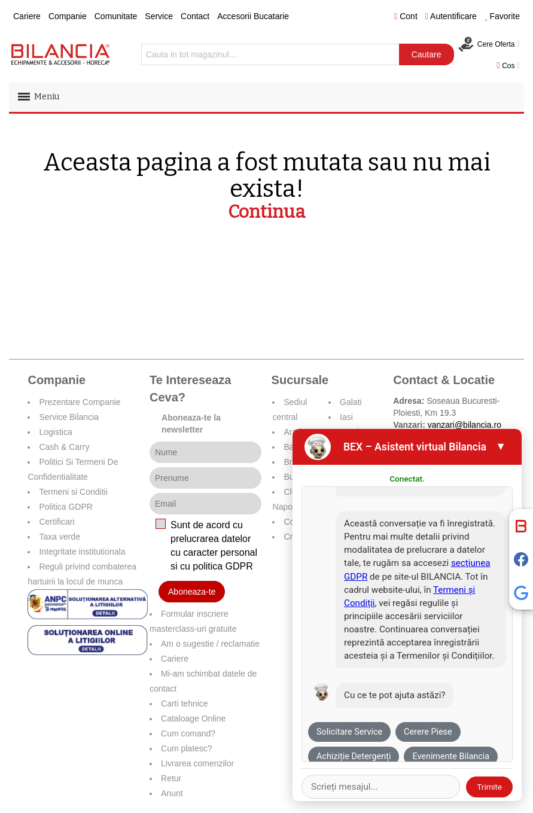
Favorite (502, 16)
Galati (351, 402)
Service (159, 16)
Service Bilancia (69, 417)
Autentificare (451, 16)
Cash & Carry (64, 447)
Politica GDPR (65, 506)
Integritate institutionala (82, 551)
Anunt (172, 793)
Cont (406, 16)
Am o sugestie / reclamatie (210, 643)
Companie (67, 16)
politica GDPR (222, 566)
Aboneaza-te (191, 591)
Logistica (55, 432)
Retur (171, 778)
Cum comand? (188, 733)
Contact (195, 16)
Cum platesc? (186, 748)
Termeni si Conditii (73, 492)
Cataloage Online (193, 718)
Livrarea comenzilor (197, 763)
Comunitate (116, 16)
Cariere (27, 16)
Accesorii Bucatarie (253, 16)
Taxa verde (59, 536)
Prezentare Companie (79, 402)
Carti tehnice (184, 703)
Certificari (56, 521)
